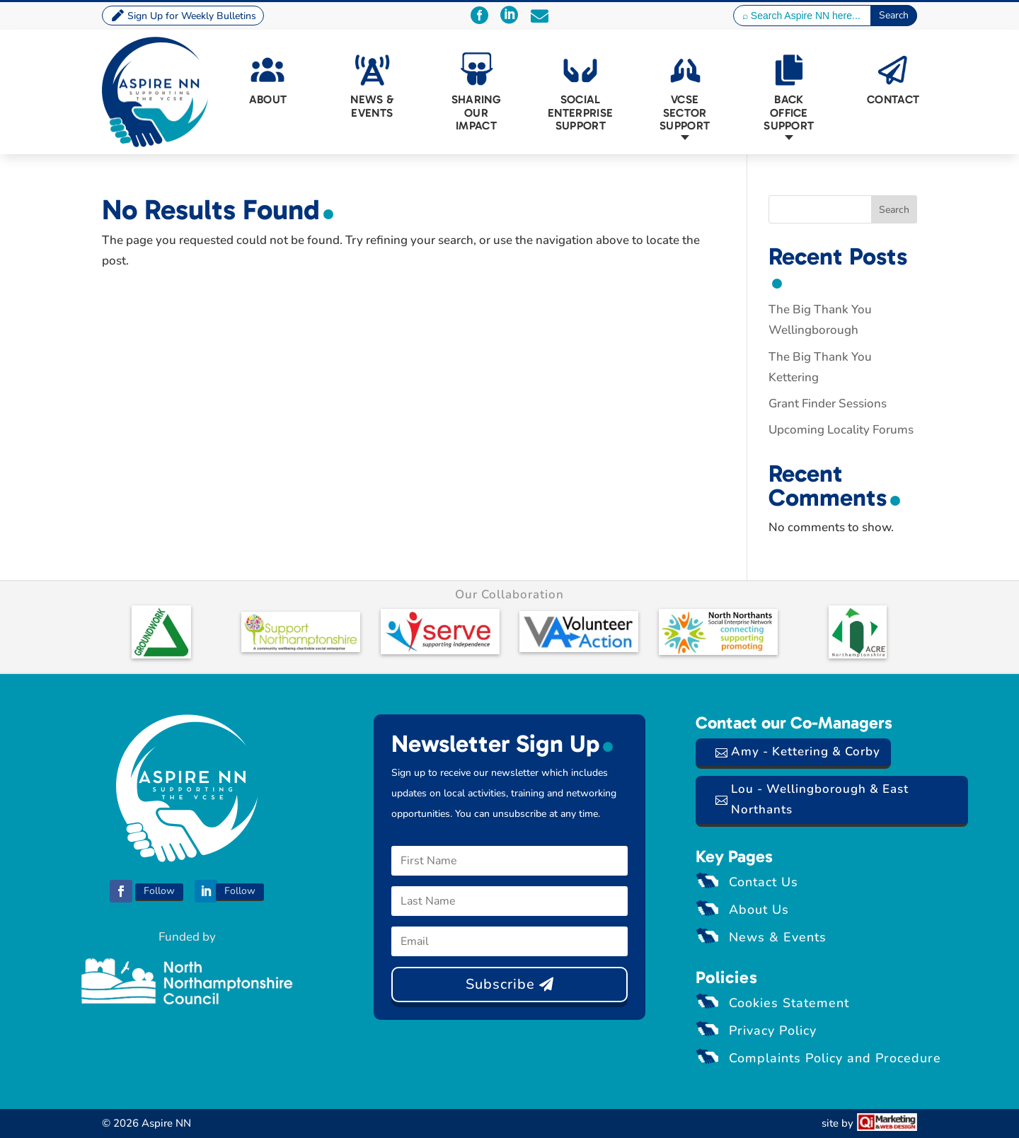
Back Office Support (789, 112)
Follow (159, 891)
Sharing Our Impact (476, 112)
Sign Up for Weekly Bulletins (191, 16)
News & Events (371, 106)
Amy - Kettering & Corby (805, 751)
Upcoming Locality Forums (841, 430)
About (268, 99)
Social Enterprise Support (580, 112)
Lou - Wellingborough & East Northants (820, 799)
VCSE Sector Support (685, 112)
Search (894, 209)
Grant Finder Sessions (827, 403)
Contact (893, 99)
